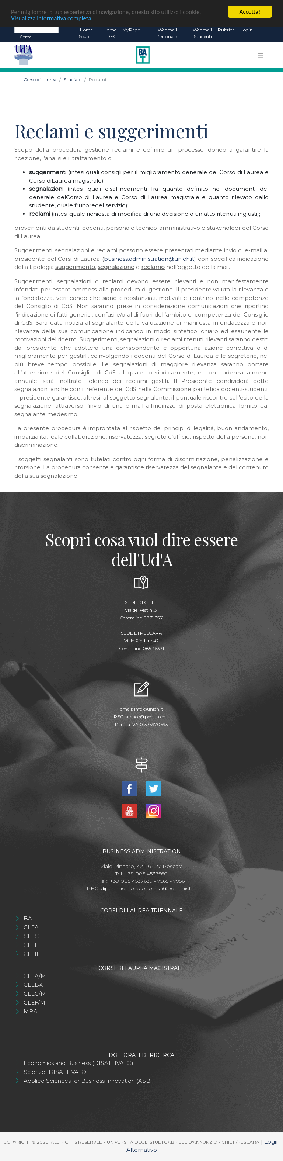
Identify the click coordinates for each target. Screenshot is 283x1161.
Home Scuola (86, 33)
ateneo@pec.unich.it (148, 716)
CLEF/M (34, 1002)
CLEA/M (35, 975)
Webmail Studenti (202, 33)
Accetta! (250, 11)
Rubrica (226, 29)
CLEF (31, 945)
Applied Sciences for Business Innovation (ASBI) (89, 1080)
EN (262, 30)
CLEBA (33, 984)
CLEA (31, 927)
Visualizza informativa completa (51, 18)
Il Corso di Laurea (38, 79)
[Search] (36, 29)
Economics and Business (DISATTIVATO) (78, 1063)
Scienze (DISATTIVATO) (56, 1071)
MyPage (131, 29)
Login (247, 29)
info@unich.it (148, 709)
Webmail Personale (166, 33)
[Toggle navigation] (260, 55)
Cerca (26, 36)
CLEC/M (35, 993)
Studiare (72, 79)
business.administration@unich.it (149, 258)
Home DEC (110, 33)
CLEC (31, 936)
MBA (31, 1011)
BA (28, 918)
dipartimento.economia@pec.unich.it (148, 888)
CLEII (31, 953)
